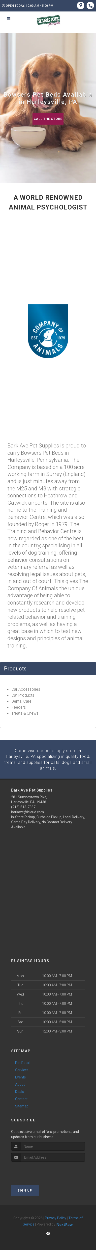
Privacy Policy (55, 1217)
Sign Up (25, 1190)
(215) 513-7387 (23, 806)
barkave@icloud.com (27, 811)
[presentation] (37, 1170)
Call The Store (48, 119)
